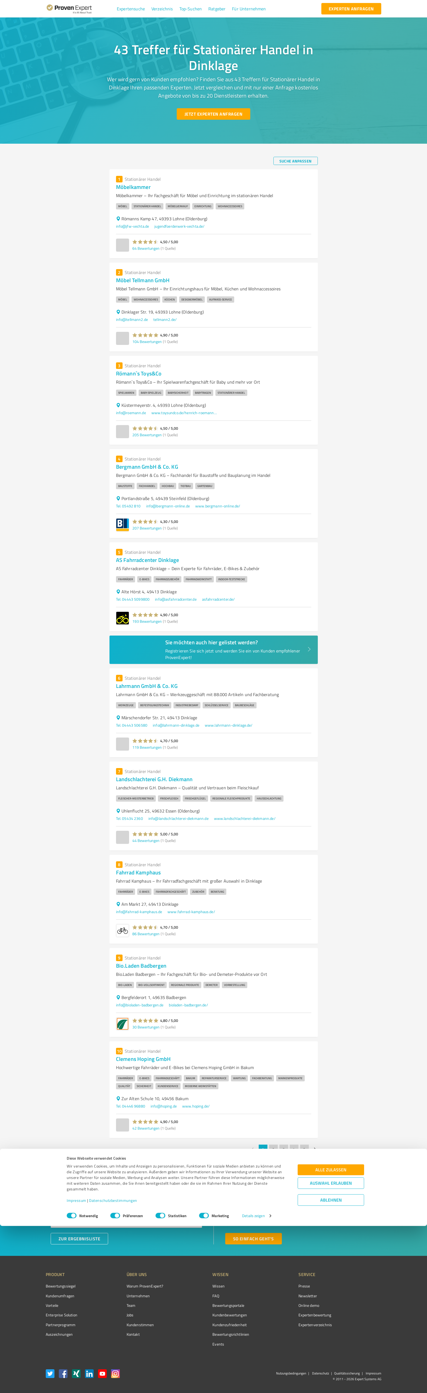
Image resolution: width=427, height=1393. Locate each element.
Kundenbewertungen (209, 1314)
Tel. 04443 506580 (132, 725)
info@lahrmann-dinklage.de (176, 725)
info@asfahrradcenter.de (175, 599)
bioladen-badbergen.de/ (188, 1004)
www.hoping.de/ (196, 1106)
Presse (273, 1286)
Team (120, 1305)
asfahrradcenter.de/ (218, 599)
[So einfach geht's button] (253, 1238)
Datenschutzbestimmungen (113, 1367)
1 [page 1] (263, 1149)
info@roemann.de (131, 412)
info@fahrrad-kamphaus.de (139, 911)
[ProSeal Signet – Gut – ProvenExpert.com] (360, 1296)
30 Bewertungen (146, 1027)
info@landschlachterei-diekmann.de (178, 818)
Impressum (76, 1367)
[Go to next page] (314, 1149)
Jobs (119, 1314)
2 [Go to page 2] (273, 1149)
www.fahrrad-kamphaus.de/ (191, 911)
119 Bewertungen (147, 747)
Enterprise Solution (61, 1314)
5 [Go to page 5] (304, 1149)
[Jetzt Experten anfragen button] (213, 114)
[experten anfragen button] (351, 8)
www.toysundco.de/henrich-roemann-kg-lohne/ (184, 412)
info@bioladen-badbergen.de (140, 1004)
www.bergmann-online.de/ (217, 506)
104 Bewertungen (147, 341)
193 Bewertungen (147, 621)
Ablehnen (331, 1367)
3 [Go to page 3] (283, 1149)
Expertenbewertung (284, 1314)
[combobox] (126, 1204)
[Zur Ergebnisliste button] (79, 1238)
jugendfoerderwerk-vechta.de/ (179, 226)
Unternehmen (128, 1295)
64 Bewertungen (146, 248)
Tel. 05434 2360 (129, 818)
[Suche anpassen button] (295, 161)
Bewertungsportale (208, 1305)
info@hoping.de (164, 1106)
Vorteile (52, 1305)
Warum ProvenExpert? (134, 1286)
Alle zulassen (330, 1337)
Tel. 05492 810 (128, 506)
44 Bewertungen (146, 840)
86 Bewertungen (146, 933)
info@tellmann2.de (132, 319)
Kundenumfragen (60, 1295)
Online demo (278, 1305)
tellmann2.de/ (165, 319)
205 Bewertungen (147, 434)
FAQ (195, 1295)
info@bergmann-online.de (168, 506)
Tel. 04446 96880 (130, 1106)
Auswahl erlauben (331, 1350)
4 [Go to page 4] (294, 1149)
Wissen (198, 1286)
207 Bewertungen (147, 528)
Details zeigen (253, 1382)
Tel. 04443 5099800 (133, 599)
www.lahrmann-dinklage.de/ (229, 725)
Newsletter (277, 1295)
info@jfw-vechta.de (132, 226)
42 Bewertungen (146, 1128)
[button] (131, 8)
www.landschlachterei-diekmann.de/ (245, 818)
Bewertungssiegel (60, 1286)
